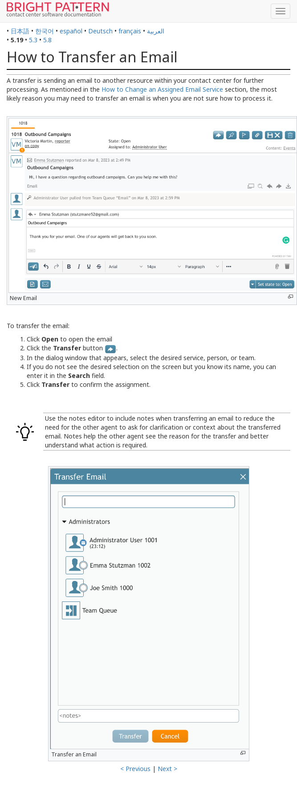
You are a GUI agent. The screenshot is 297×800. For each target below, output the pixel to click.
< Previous (135, 768)
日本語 (20, 31)
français (129, 31)
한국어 (44, 31)
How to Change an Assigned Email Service (162, 89)
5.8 (47, 40)
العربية (155, 31)
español (71, 31)
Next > (167, 768)
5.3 (33, 40)
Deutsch (100, 31)
